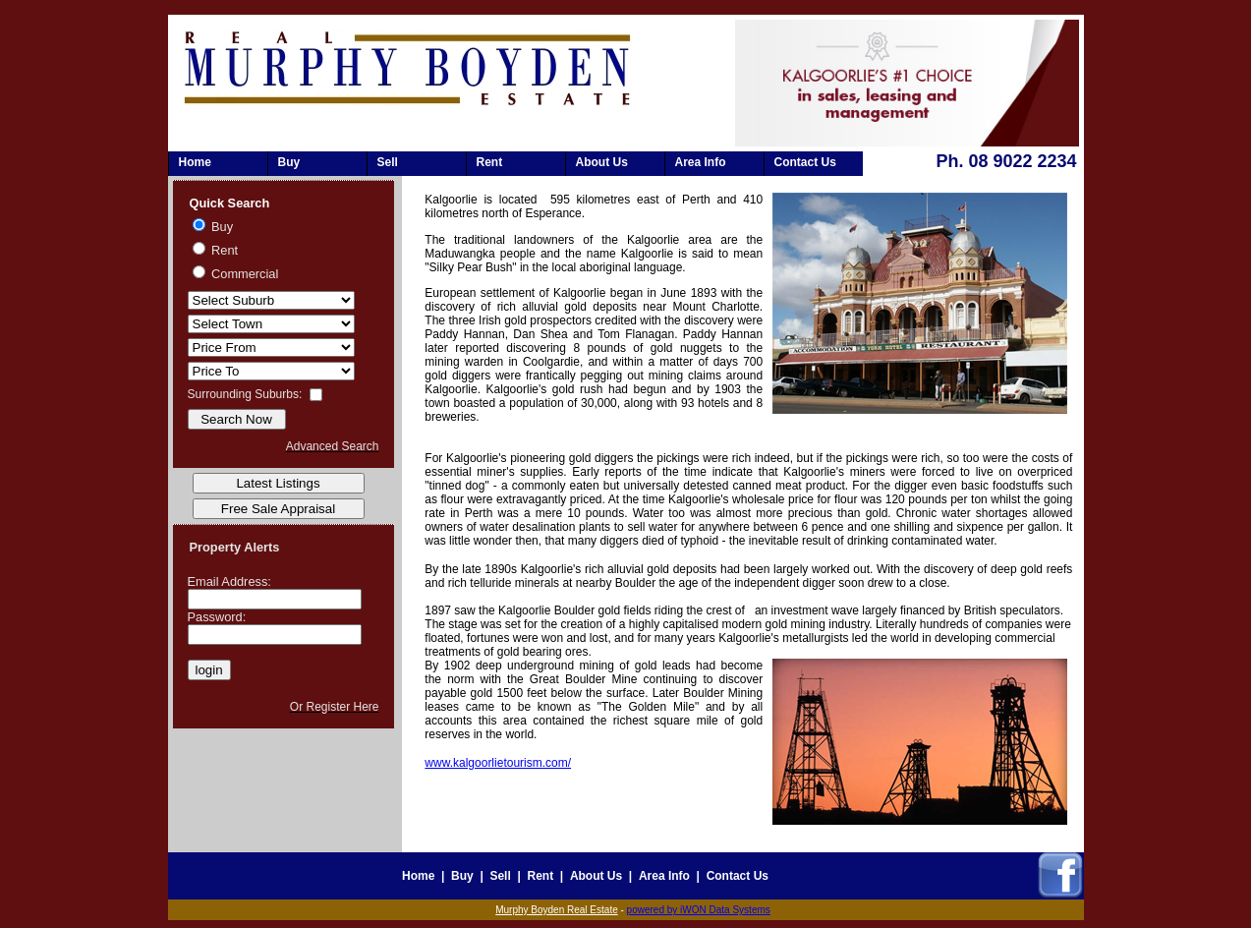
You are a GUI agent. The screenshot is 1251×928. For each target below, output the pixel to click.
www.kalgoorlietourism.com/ (498, 763)
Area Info (700, 162)
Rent (490, 162)
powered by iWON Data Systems (698, 909)
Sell (387, 162)
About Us (602, 162)
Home (195, 162)
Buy (289, 162)
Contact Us (805, 162)
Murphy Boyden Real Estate (556, 909)
